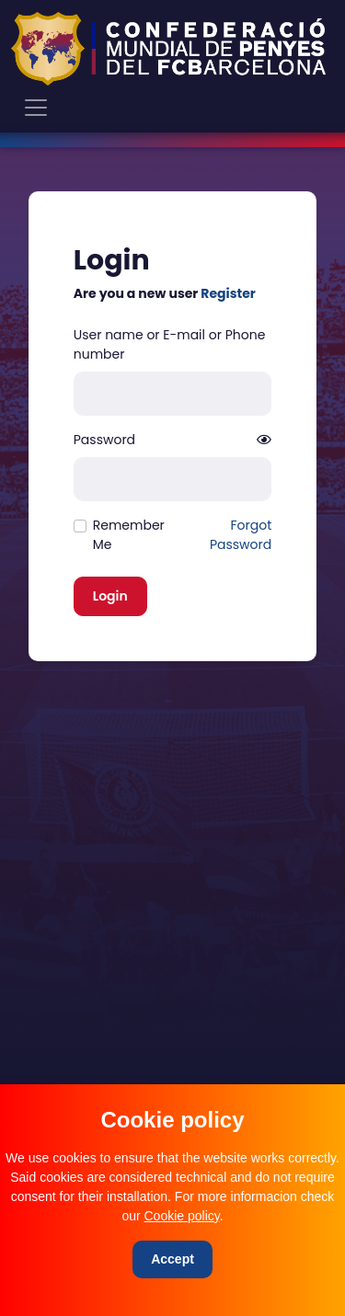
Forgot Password (240, 535)
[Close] (172, 1259)
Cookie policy (182, 1215)
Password (104, 439)
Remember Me (129, 535)
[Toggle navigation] (36, 107)
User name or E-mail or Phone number (170, 344)
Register (228, 293)
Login (110, 596)
